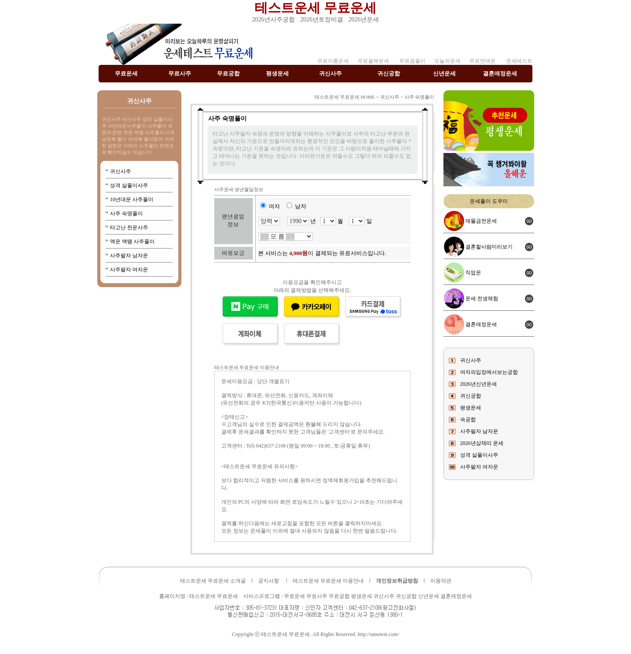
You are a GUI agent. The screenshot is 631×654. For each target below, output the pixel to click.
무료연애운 (482, 61)
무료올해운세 (373, 61)
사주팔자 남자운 (129, 255)
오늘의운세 (447, 61)
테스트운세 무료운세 (315, 7)
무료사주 (179, 73)
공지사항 (268, 581)
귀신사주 (330, 73)
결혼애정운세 (500, 73)
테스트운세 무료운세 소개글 (213, 581)
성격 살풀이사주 (129, 185)
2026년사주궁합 (273, 19)
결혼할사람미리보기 (489, 247)
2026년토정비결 (321, 19)
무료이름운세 (333, 61)
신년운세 (444, 73)
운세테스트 (519, 61)
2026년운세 (363, 19)
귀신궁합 (388, 73)
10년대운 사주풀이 (131, 199)
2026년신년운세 (478, 384)
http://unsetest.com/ (378, 634)
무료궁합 (228, 73)
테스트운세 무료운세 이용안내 (328, 581)
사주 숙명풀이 (126, 213)
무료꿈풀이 (411, 61)
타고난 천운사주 (129, 227)
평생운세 (277, 73)
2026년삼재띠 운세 (481, 443)
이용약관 (440, 581)
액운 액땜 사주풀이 (132, 241)
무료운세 (126, 73)
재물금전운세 (481, 221)
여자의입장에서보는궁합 (489, 372)
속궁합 (468, 419)
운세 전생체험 (481, 298)
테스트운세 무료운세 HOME (345, 97)
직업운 (473, 273)
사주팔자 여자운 (129, 270)
